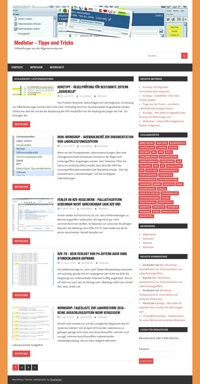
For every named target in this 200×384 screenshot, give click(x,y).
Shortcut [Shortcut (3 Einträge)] (145, 207)
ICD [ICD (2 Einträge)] (162, 166)
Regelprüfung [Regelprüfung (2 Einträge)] (148, 202)
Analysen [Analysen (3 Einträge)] (162, 143)
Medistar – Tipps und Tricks (43, 43)
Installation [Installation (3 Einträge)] (174, 166)
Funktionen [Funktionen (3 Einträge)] (167, 161)
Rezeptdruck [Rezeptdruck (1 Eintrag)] (165, 202)
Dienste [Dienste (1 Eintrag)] (173, 147)
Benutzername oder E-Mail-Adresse (158, 338)
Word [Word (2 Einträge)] (156, 211)
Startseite (17, 67)
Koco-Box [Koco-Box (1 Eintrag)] (151, 170)
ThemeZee (56, 379)
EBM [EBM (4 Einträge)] (161, 152)
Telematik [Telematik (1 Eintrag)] (172, 207)
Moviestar (148, 247)
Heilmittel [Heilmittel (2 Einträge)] (145, 166)
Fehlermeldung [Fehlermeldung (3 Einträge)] (148, 156)
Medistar (102, 96)
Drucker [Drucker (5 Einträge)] (144, 152)
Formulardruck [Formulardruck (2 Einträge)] (149, 161)
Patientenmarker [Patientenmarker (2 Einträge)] (149, 197)
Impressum (36, 67)
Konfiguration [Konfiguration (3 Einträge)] (148, 175)
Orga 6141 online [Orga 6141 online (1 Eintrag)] (149, 193)
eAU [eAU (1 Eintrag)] (154, 152)
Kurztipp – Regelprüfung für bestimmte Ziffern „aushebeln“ (92, 89)
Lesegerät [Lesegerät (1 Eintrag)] (145, 184)
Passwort (144, 348)
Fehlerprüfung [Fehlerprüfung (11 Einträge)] (168, 156)
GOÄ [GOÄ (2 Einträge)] (179, 161)
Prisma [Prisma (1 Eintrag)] (165, 197)
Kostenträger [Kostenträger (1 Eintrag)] (147, 179)
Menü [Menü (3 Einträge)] (179, 184)
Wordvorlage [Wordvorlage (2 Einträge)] (170, 211)
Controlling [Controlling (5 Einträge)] (147, 147)
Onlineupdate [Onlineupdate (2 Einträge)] (147, 188)
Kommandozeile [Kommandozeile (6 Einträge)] (169, 170)
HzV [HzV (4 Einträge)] (156, 166)
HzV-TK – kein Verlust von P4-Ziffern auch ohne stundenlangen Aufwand (92, 256)
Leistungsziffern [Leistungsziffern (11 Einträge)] (167, 179)
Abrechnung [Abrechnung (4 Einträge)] (147, 143)
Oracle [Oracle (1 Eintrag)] (162, 188)
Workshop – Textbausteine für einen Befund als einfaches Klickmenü (158, 295)
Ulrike (146, 316)
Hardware (148, 238)
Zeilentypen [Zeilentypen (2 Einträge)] (146, 216)
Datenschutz (57, 67)
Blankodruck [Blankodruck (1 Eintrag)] (177, 143)
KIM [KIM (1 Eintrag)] (141, 170)
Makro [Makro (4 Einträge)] (157, 184)
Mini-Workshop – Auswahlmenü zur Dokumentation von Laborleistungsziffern (95, 139)
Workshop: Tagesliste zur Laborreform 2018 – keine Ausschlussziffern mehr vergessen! (91, 310)
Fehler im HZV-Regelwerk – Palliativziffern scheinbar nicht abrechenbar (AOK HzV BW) (89, 202)
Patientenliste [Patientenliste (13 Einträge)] (170, 193)
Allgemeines (149, 234)
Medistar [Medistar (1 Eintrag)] (169, 184)
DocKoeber (85, 96)
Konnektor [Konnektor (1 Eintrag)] (165, 175)
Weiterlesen (21, 124)
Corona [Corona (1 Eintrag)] (161, 147)
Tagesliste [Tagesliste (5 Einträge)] (159, 207)
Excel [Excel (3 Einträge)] (169, 152)
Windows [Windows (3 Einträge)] (145, 211)
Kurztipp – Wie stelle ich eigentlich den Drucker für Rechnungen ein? (161, 307)
